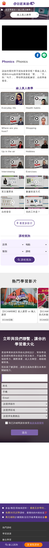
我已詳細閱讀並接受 (24, 423)
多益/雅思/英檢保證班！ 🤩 (24, 508)
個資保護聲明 (37, 423)
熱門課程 (6, 527)
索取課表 (34, 544)
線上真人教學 (24, 10)
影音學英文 (10, 10)
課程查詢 (26, 259)
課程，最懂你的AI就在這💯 (26, 512)
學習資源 (6, 533)
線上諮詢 (13, 544)
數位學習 (6, 540)
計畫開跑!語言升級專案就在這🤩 (26, 517)
